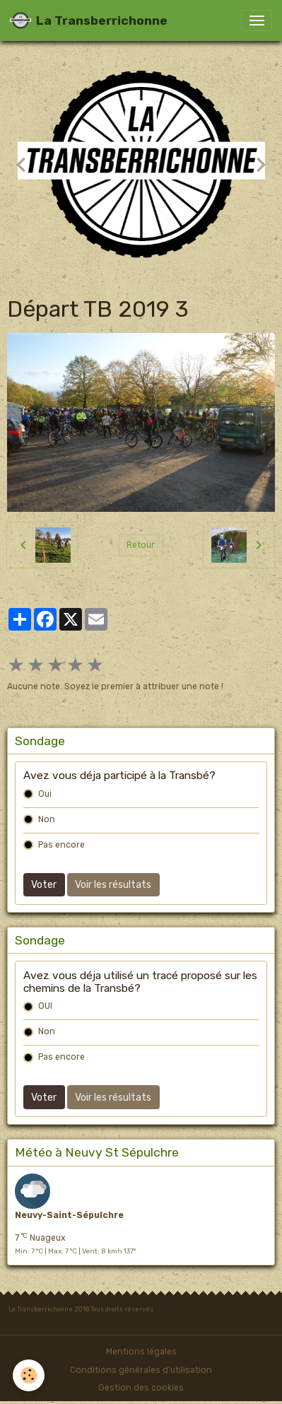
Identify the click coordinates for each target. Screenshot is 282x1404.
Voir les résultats (113, 885)
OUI (45, 1006)
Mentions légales (141, 1352)
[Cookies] (29, 1375)
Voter (44, 885)
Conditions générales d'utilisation (141, 1370)
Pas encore (61, 845)
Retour (141, 545)
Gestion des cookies (141, 1388)
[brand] (89, 20)
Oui (45, 794)
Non (46, 819)
